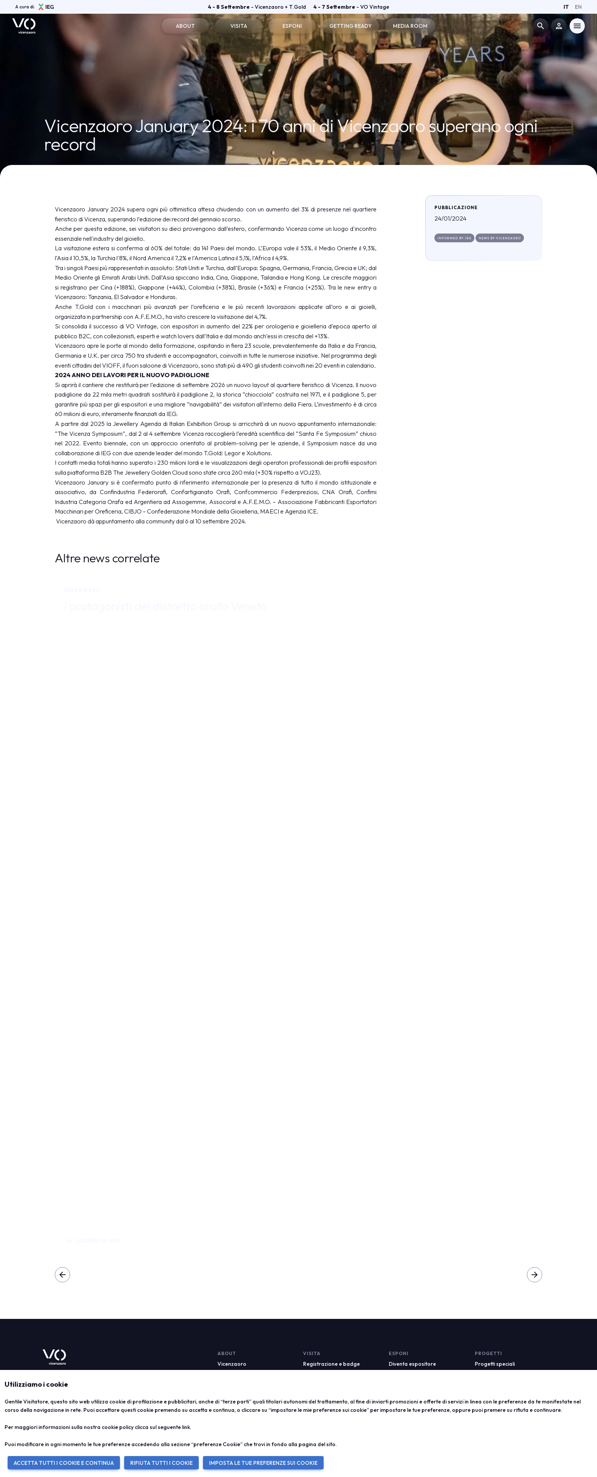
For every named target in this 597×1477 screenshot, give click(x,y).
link (186, 1427)
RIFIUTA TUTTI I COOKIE (161, 1462)
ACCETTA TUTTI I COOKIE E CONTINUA (64, 1462)
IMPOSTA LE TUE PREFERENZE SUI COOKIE (263, 1462)
